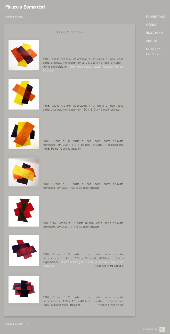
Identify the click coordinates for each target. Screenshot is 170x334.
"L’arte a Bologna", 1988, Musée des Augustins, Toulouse (83, 263)
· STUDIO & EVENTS (152, 51)
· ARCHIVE (151, 40)
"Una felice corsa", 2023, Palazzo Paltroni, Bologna (83, 68)
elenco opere (14, 16)
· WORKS (150, 24)
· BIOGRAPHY (154, 32)
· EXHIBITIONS (154, 16)
